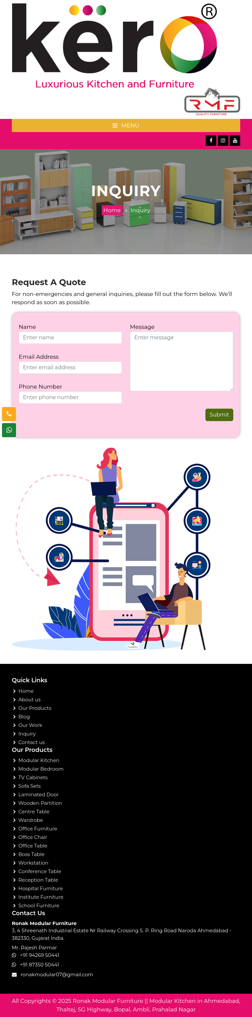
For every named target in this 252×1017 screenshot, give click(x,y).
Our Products (34, 708)
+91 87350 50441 (39, 964)
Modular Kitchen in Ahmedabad (194, 1001)
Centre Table (34, 811)
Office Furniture (37, 828)
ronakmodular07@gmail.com (57, 974)
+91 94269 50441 (39, 955)
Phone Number (40, 386)
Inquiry (140, 210)
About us (29, 699)
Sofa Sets (29, 786)
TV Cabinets (33, 777)
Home (112, 210)
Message (142, 327)
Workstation (33, 863)
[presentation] (57, 418)
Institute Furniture (40, 897)
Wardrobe (30, 820)
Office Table (32, 846)
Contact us (31, 742)
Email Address (39, 356)
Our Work (30, 725)
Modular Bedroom (41, 769)
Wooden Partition (40, 803)
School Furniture (38, 905)
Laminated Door (38, 794)
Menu (126, 125)
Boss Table (31, 854)
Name (27, 327)
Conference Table (39, 871)
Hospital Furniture (40, 888)
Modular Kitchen (38, 760)
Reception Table (38, 880)
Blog (24, 716)
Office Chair (32, 837)
